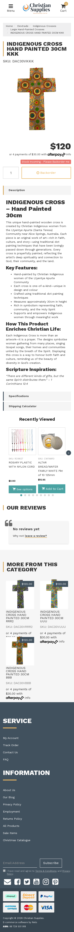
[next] (68, 452)
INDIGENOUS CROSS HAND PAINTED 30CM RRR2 (17, 616)
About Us (9, 790)
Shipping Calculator (23, 406)
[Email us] (7, 881)
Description (17, 190)
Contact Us (10, 752)
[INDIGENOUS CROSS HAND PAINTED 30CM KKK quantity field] (11, 173)
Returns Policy (12, 818)
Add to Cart (52, 489)
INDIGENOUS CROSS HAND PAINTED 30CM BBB (17, 672)
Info (68, 154)
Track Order (11, 745)
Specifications (19, 396)
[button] (13, 432)
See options (22, 489)
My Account (11, 738)
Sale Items (10, 833)
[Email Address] (20, 863)
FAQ (5, 759)
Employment (11, 811)
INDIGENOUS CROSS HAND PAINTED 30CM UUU (51, 616)
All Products (11, 825)
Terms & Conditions (46, 871)
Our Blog (9, 797)
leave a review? (36, 535)
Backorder (46, 173)
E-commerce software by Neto (20, 922)
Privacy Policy (12, 804)
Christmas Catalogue (16, 840)
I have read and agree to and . (36, 873)
